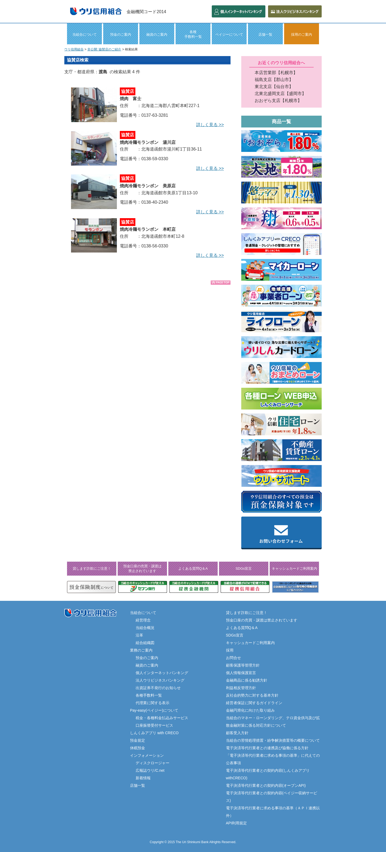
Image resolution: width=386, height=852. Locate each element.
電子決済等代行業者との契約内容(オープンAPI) (266, 785)
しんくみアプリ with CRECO (154, 733)
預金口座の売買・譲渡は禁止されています (142, 568)
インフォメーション (147, 755)
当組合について (84, 34)
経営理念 (143, 620)
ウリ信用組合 (74, 49)
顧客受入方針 (237, 733)
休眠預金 (137, 748)
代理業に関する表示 (152, 703)
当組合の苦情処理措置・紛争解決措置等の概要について (273, 740)
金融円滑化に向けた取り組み (250, 710)
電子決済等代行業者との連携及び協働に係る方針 (267, 748)
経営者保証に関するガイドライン (254, 703)
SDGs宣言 (244, 568)
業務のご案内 (141, 650)
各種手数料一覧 (149, 695)
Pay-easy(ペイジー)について (154, 710)
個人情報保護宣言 (241, 673)
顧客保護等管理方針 (243, 665)
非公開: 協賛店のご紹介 (104, 49)
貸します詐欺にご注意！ (92, 568)
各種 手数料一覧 (193, 34)
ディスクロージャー (152, 763)
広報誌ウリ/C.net (150, 770)
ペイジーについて (229, 34)
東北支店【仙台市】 (274, 86)
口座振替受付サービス (154, 725)
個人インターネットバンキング (162, 673)
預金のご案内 (120, 34)
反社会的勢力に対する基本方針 (252, 695)
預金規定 (137, 740)
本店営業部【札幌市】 (276, 72)
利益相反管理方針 (241, 688)
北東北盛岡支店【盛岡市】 (280, 93)
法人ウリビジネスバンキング (160, 680)
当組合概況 (145, 628)
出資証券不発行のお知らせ (158, 688)
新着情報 (143, 778)
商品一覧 (281, 121)
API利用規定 (236, 823)
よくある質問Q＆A (193, 568)
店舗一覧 (265, 34)
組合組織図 (145, 643)
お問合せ (233, 658)
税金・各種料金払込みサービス (162, 718)
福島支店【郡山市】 (274, 79)
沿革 (139, 635)
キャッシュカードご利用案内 (294, 568)
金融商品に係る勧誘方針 (246, 680)
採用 (229, 650)
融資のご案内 (156, 34)
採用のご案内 (301, 34)
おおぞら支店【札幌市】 (278, 100)
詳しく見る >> (210, 124)
